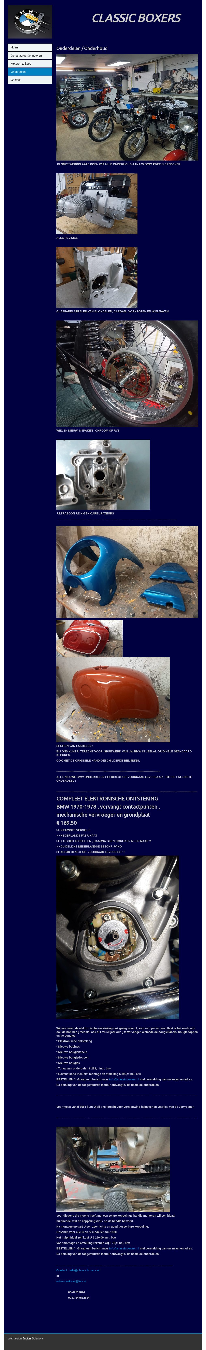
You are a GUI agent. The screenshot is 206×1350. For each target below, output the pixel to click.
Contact (15, 79)
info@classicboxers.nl (124, 1079)
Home (14, 47)
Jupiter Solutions (33, 1338)
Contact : (63, 1270)
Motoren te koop (21, 63)
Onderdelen (18, 71)
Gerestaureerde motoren (26, 55)
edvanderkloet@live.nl (71, 1281)
